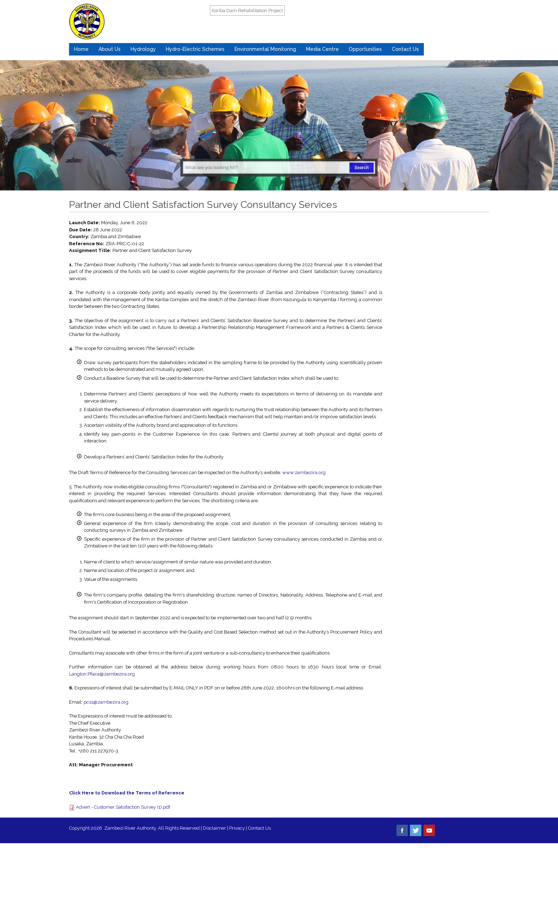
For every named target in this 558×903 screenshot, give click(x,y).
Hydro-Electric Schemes (195, 49)
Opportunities (365, 49)
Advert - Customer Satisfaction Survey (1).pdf (123, 807)
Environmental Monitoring (265, 49)
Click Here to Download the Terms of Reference (126, 793)
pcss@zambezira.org (106, 702)
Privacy (237, 828)
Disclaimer (214, 828)
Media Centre (322, 49)
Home (81, 49)
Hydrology (143, 49)
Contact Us (405, 49)
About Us (110, 49)
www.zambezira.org (304, 472)
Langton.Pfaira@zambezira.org (102, 674)
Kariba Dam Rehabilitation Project (247, 10)
